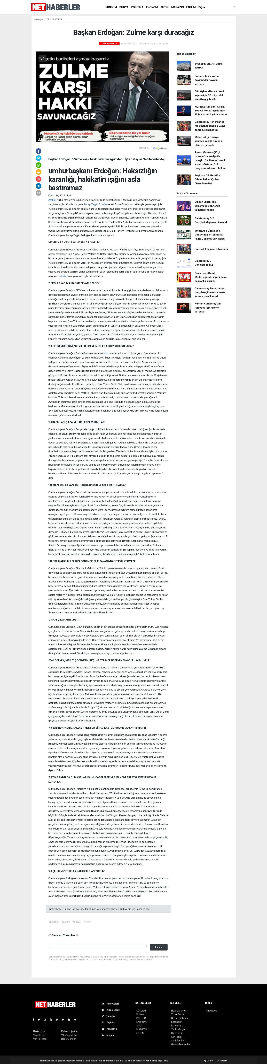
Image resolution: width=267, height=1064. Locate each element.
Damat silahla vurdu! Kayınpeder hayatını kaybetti (207, 80)
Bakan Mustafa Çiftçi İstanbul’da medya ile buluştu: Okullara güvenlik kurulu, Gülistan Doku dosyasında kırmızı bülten (210, 160)
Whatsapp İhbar (69, 1035)
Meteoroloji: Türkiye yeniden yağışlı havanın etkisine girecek (209, 141)
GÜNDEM (111, 7)
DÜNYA (123, 7)
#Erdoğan (54, 921)
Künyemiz (109, 1028)
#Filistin (87, 921)
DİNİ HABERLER (54, 19)
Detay (208, 1060)
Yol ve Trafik (177, 1014)
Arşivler (108, 1022)
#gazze (76, 921)
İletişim (108, 1035)
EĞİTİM (191, 7)
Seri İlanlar (176, 1036)
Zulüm (114, 793)
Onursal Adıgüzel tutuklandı (211, 249)
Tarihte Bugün (178, 1029)
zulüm (73, 433)
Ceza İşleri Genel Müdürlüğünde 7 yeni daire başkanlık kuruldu (211, 277)
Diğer (202, 7)
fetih (105, 353)
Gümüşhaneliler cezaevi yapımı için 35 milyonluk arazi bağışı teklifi (209, 95)
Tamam (222, 1060)
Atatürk (52, 200)
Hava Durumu (178, 1010)
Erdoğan (86, 235)
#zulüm (65, 921)
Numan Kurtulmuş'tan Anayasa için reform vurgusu (208, 307)
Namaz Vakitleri (179, 1018)
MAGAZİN (177, 7)
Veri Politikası (40, 1038)
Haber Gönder (68, 1038)
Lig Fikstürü (177, 1025)
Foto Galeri (110, 1003)
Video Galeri (111, 1010)
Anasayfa (39, 19)
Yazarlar (108, 1016)
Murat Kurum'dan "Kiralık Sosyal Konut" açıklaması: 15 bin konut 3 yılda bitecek (211, 110)
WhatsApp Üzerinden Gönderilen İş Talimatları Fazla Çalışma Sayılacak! (210, 234)
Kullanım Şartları (69, 1031)
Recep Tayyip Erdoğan (96, 204)
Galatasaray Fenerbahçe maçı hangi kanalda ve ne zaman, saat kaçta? (210, 125)
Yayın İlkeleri (39, 1035)
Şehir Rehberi (178, 1040)
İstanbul (63, 276)
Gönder (159, 947)
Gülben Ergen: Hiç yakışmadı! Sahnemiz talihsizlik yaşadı (207, 205)
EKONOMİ (152, 7)
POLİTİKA (137, 7)
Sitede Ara (211, 1010)
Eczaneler (176, 1022)
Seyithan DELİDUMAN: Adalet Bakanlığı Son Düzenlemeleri (208, 179)
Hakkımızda (39, 1031)
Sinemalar (176, 1033)
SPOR (165, 7)
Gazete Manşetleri (181, 1044)
